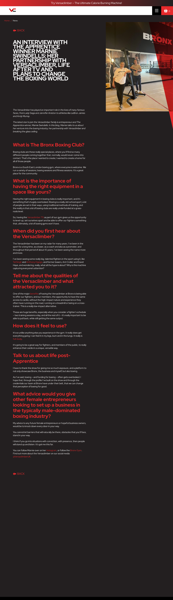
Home (7, 20)
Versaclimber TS (35, 217)
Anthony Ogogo (34, 262)
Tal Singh (17, 262)
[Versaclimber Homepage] (25, 10)
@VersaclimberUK (22, 456)
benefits (34, 293)
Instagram (51, 450)
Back (19, 30)
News (15, 20)
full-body (17, 338)
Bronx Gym (76, 450)
